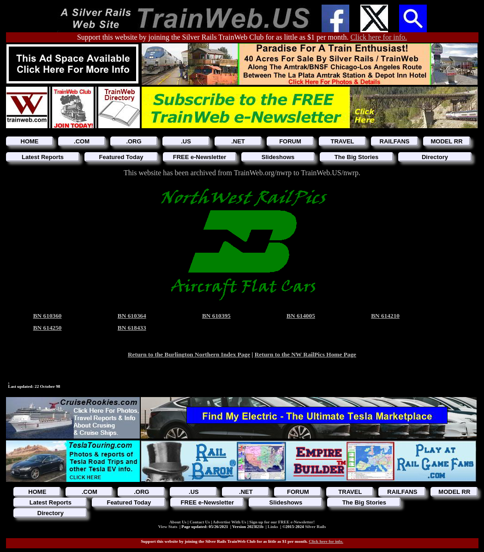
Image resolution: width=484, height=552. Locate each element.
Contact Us (200, 522)
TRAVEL (342, 141)
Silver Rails (315, 526)
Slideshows (278, 157)
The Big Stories (356, 157)
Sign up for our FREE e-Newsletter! (282, 522)
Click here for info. (378, 37)
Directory (435, 157)
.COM (82, 141)
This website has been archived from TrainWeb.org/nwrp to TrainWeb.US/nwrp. (242, 173)
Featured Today (121, 157)
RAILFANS (395, 141)
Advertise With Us (230, 522)
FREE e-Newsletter (200, 157)
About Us (178, 522)
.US (186, 141)
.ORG (133, 141)
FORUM (290, 141)
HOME (30, 141)
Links (273, 526)
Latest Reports (43, 157)
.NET (238, 141)
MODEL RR (446, 141)
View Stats (168, 526)
